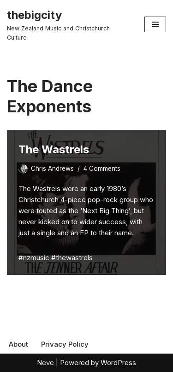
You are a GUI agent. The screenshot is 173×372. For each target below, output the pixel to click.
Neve (45, 362)
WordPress (118, 362)
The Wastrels (53, 149)
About (18, 344)
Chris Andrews (52, 168)
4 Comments (102, 168)
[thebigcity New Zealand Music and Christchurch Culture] (69, 24)
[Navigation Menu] (155, 24)
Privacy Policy (65, 344)
